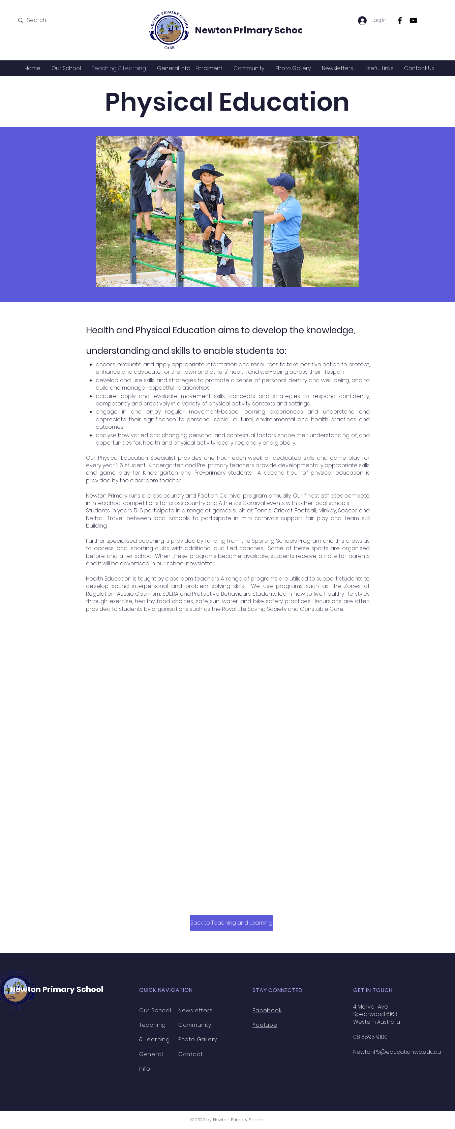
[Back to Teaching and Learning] (231, 923)
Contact (190, 1054)
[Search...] (54, 20)
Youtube (264, 1025)
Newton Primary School (250, 30)
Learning (157, 1039)
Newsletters (195, 1010)
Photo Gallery (197, 1039)
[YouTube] (413, 20)
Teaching (152, 1025)
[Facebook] (399, 20)
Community (194, 1025)
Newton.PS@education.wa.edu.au (397, 1052)
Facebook (266, 1010)
